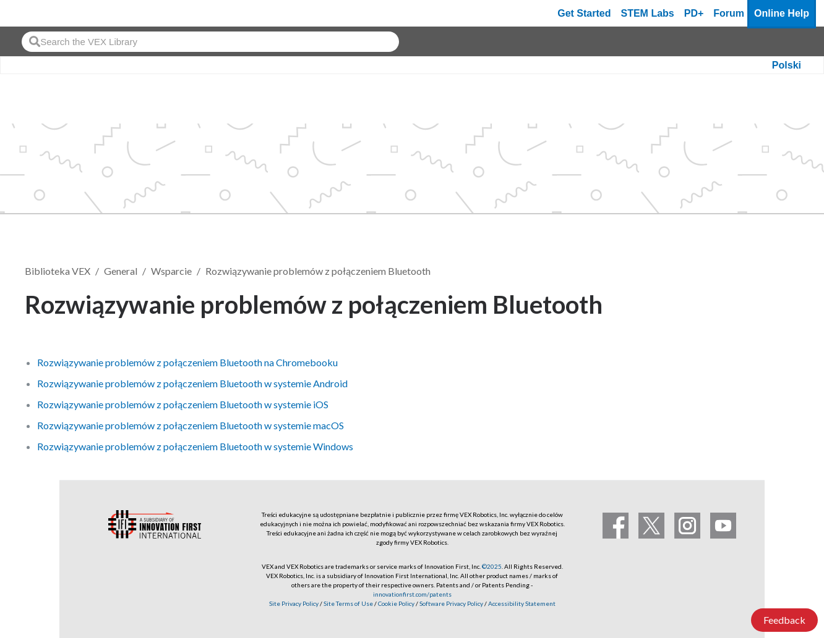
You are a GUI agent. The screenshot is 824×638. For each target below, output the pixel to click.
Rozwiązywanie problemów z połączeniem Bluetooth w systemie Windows (195, 446)
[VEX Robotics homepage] (33, 13)
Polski (786, 65)
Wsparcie (171, 271)
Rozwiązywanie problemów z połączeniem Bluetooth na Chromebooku (187, 362)
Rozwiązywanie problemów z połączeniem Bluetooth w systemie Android (192, 383)
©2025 (492, 566)
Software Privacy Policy (451, 603)
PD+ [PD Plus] (694, 13)
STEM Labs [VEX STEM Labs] (647, 13)
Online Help (781, 13)
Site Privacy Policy (294, 603)
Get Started (584, 13)
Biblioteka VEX (57, 271)
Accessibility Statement (522, 603)
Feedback (784, 620)
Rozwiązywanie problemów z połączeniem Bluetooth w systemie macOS (190, 425)
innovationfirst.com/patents (412, 594)
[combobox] (210, 41)
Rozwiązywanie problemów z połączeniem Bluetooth (318, 271)
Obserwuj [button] (762, 302)
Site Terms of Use (347, 603)
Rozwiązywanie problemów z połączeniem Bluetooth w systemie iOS (182, 404)
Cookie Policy (396, 603)
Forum (728, 13)
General (120, 271)
